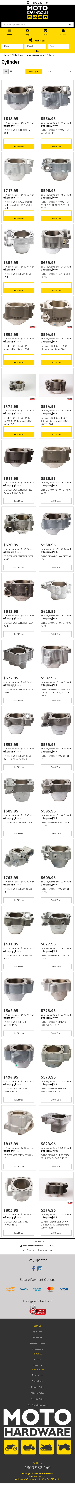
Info (19, 125)
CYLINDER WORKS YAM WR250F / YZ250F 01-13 (56, 131)
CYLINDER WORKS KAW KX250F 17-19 (17, 275)
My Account (37, 1331)
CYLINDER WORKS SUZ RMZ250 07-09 (17, 957)
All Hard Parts (17, 54)
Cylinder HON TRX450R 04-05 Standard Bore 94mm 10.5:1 (54, 347)
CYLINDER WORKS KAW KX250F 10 (17, 824)
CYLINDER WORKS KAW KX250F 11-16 (55, 824)
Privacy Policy (37, 1381)
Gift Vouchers (37, 1349)
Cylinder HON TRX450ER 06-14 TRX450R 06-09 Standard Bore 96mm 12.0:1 (55, 421)
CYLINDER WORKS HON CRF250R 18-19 (18, 691)
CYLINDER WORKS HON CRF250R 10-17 (56, 558)
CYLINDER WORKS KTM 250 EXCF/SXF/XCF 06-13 (53, 1023)
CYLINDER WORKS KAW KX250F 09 (55, 757)
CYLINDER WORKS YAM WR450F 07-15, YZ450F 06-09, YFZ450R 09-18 (55, 692)
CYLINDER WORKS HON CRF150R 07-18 (18, 558)
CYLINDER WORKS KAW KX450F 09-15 (55, 890)
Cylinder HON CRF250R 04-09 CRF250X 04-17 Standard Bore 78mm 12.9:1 (55, 1224)
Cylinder (50, 54)
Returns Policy (37, 1387)
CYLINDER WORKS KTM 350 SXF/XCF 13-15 (15, 1090)
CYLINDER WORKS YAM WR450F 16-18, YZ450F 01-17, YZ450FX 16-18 (17, 205)
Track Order (37, 1337)
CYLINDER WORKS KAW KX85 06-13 (18, 890)
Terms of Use (37, 1375)
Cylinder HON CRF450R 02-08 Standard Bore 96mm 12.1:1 (16, 347)
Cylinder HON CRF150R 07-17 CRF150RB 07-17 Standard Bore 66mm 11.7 (18, 421)
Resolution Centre (37, 1343)
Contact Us (37, 1365)
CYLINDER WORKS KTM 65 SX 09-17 (18, 1157)
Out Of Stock (18, 500)
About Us (37, 1359)
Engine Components (35, 54)
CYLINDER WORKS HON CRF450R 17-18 (56, 624)
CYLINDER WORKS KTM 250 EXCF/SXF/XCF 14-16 (53, 1090)
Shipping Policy (37, 1393)
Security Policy (37, 1398)
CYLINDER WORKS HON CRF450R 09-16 (18, 131)
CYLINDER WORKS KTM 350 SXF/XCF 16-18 (15, 1223)
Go (37, 51)
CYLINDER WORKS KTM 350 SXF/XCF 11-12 (15, 1023)
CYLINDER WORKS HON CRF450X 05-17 (18, 624)
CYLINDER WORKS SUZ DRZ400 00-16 (55, 275)
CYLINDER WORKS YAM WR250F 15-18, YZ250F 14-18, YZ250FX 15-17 (55, 205)
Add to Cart (18, 146)
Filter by (33, 71)
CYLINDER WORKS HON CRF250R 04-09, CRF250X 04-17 (18, 491)
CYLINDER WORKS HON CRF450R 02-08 (56, 491)
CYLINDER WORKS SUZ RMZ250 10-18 (55, 957)
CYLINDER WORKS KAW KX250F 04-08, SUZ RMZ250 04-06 (17, 757)
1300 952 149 (39, 2)
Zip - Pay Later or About (37, 1404)
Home (6, 54)
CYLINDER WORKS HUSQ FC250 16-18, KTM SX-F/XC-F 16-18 (55, 1157)
